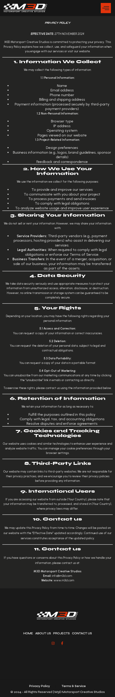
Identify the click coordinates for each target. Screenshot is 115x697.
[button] (106, 8)
